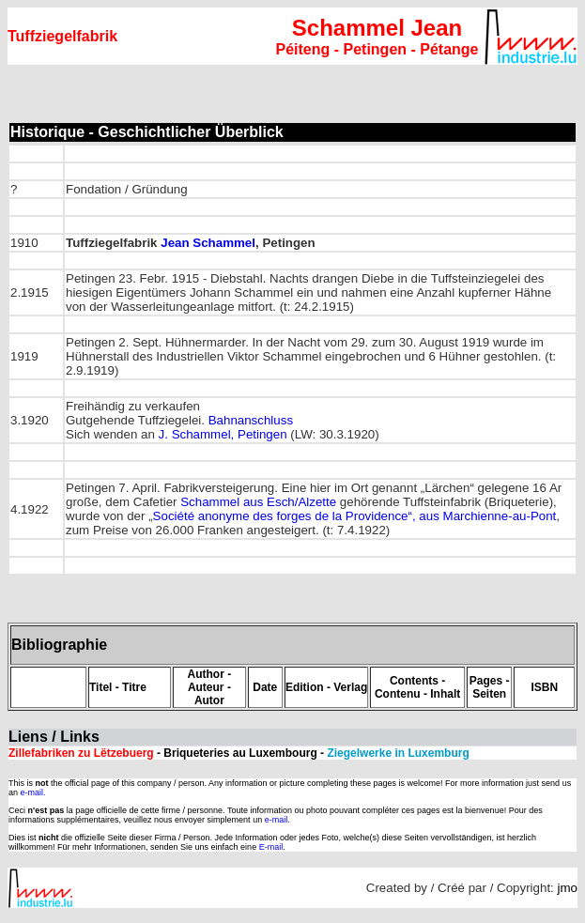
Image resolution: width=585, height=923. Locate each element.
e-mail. (33, 792)
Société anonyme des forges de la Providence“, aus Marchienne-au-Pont (355, 516)
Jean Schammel (208, 243)
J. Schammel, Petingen (223, 434)
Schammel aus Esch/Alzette (258, 502)
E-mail (271, 847)
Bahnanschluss (250, 420)
